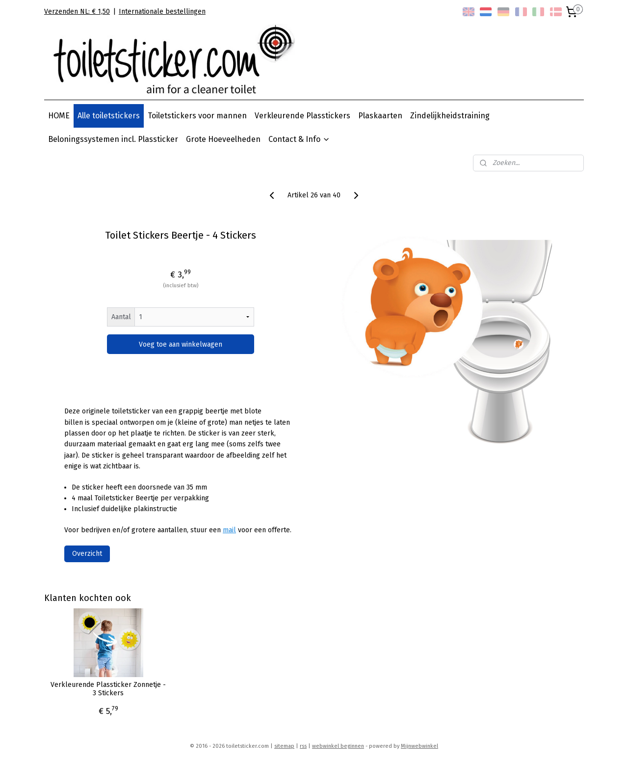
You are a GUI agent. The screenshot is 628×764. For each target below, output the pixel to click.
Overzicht (87, 553)
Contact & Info (299, 139)
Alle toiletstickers (109, 115)
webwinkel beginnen (338, 746)
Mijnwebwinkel (419, 746)
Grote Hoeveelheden (223, 139)
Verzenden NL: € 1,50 (77, 11)
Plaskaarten (380, 115)
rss (303, 746)
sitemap (284, 746)
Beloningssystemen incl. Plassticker (113, 139)
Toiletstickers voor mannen (197, 115)
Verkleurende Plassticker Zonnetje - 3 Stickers (108, 689)
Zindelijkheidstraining (450, 115)
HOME (59, 115)
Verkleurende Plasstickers (302, 115)
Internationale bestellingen (162, 11)
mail (229, 530)
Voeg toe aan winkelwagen (180, 344)
